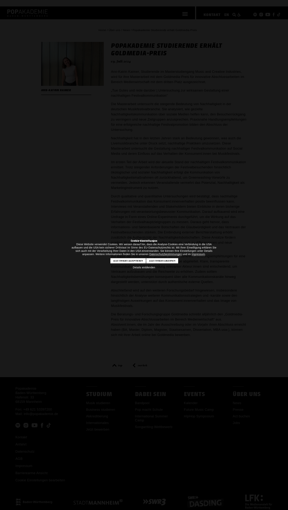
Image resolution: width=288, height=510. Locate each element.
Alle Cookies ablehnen (162, 261)
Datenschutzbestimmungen (165, 254)
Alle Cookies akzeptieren (128, 261)
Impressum (198, 254)
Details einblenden (144, 267)
